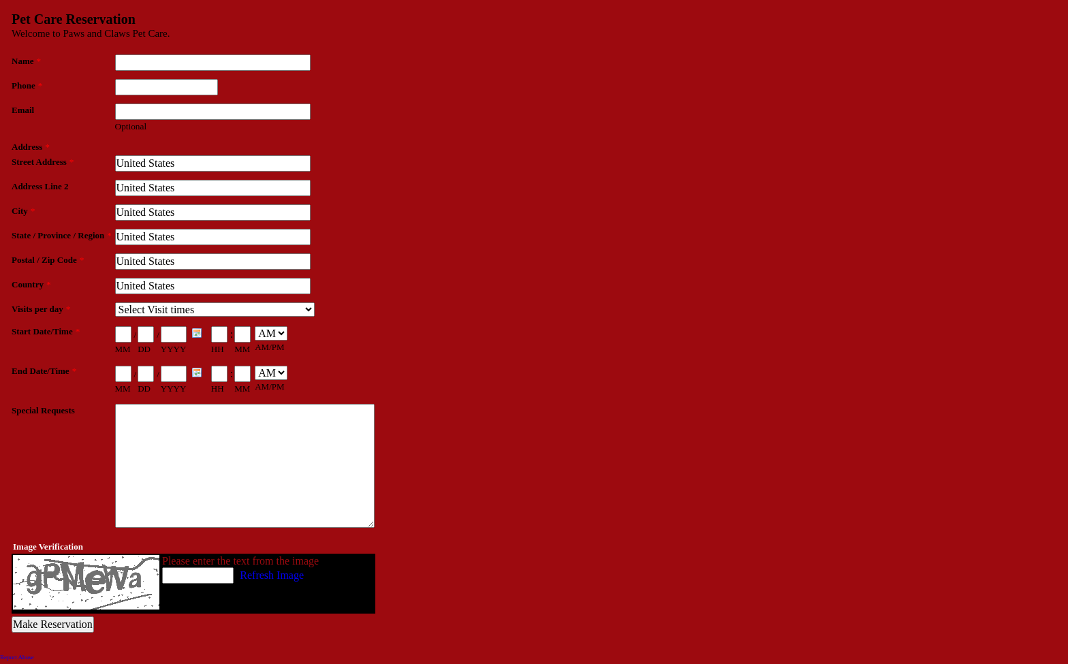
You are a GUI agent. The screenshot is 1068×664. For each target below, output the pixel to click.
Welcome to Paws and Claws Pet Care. (91, 33)
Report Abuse (17, 657)
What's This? (342, 575)
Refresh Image (272, 575)
